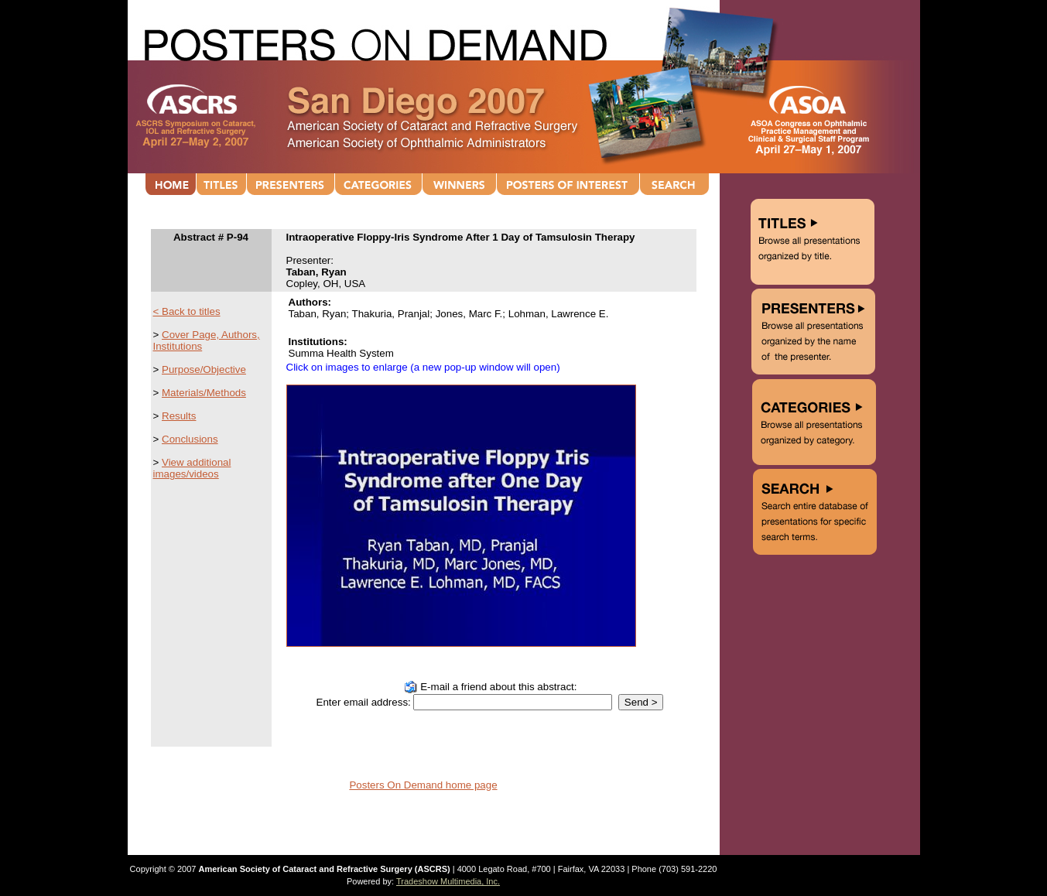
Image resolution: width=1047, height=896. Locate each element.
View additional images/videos (192, 468)
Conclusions (190, 439)
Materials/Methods (204, 392)
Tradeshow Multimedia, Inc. (448, 881)
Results (179, 416)
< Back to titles (187, 311)
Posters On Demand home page (423, 785)
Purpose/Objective (204, 369)
